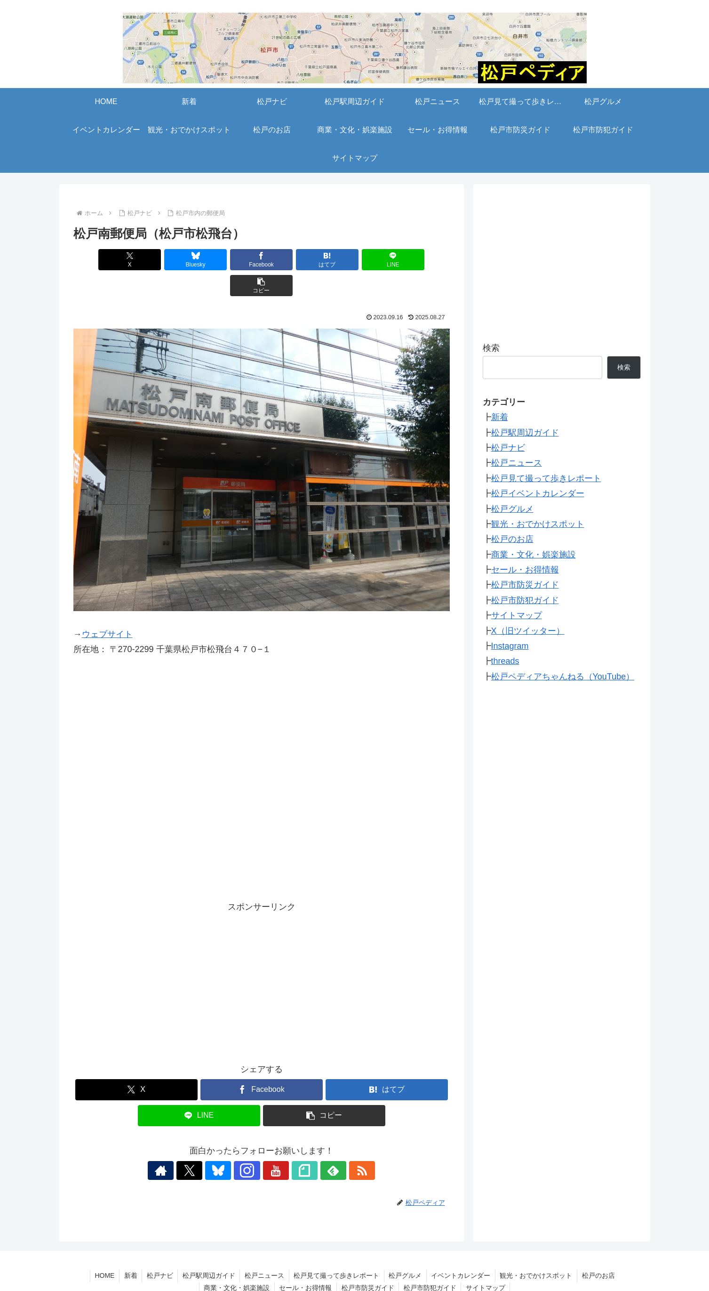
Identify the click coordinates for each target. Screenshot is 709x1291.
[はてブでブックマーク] (293, 259)
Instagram (510, 646)
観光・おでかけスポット (537, 524)
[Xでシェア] (103, 259)
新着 (499, 417)
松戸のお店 (512, 539)
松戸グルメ (512, 509)
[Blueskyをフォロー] (229, 1144)
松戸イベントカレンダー (537, 493)
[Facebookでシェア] (229, 259)
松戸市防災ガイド (525, 584)
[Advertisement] (261, 954)
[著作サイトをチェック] (185, 1144)
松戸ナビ (508, 447)
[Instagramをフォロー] (250, 1144)
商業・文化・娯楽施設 (533, 554)
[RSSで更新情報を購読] (337, 1144)
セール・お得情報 (525, 569)
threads (505, 661)
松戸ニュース (516, 463)
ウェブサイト (107, 608)
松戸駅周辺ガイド (525, 432)
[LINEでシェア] (356, 259)
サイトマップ (516, 615)
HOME (103, 1249)
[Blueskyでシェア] (166, 259)
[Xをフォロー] (207, 1144)
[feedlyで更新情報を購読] (315, 1144)
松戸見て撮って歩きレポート (546, 478)
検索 (491, 348)
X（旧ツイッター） (528, 631)
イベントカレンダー (462, 1249)
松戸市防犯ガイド (525, 600)
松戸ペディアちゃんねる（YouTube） (563, 676)
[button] (419, 259)
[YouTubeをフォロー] (272, 1144)
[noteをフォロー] (294, 1144)
